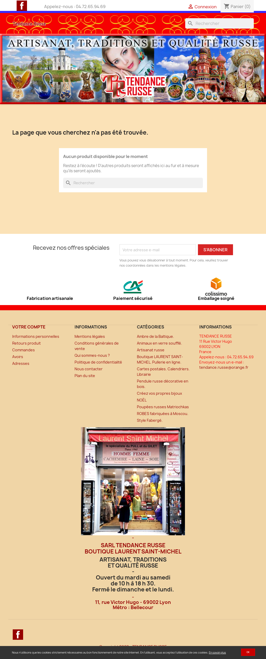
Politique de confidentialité (98, 362)
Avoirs (17, 356)
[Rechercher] (219, 23)
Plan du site (85, 375)
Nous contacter (89, 368)
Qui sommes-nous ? (92, 355)
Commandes (23, 349)
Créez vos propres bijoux (159, 393)
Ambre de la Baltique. (155, 336)
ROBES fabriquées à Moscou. (162, 413)
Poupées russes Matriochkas (163, 406)
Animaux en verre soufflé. (159, 343)
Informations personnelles (35, 336)
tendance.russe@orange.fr (223, 367)
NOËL (142, 400)
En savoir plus (217, 652)
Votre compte (28, 327)
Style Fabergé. (150, 420)
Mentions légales (90, 336)
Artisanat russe (150, 349)
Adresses (20, 363)
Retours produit (26, 343)
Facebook (22, 6)
